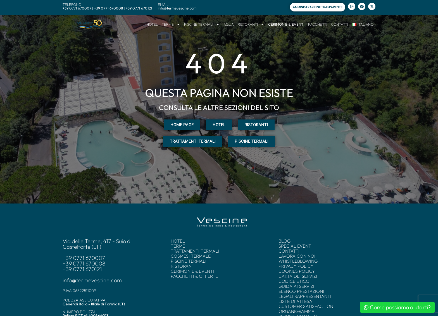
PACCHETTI (317, 24)
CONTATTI (339, 24)
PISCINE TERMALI (202, 24)
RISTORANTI (251, 24)
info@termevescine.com (92, 280)
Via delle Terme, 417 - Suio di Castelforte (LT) (97, 244)
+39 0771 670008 (84, 263)
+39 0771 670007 (84, 258)
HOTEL (152, 24)
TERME (171, 24)
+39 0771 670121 (82, 269)
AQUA (228, 24)
